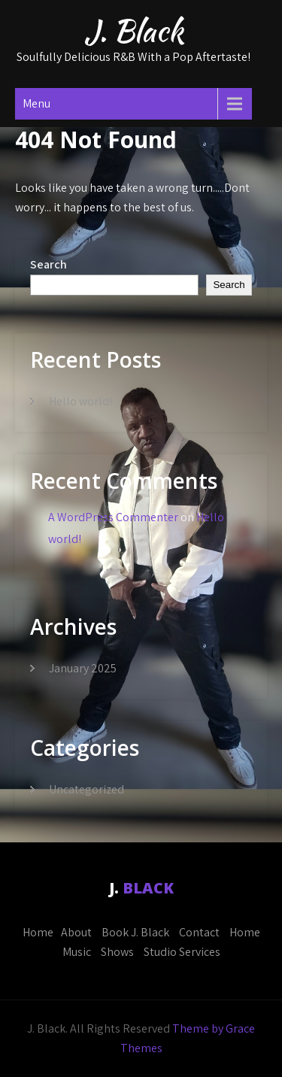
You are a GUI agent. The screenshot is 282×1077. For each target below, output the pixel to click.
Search (48, 264)
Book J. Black (135, 932)
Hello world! (80, 401)
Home (38, 932)
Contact (199, 932)
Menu (36, 103)
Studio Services (182, 952)
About (76, 932)
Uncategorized (86, 789)
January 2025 (83, 668)
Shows (117, 952)
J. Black (133, 31)
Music (76, 952)
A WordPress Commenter (113, 517)
